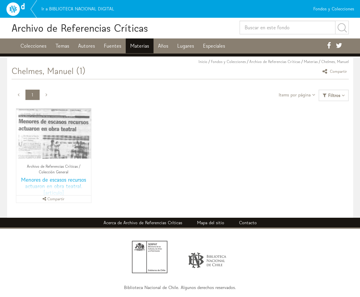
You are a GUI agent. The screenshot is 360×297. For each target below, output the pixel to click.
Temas (62, 46)
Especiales (214, 46)
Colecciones (33, 46)
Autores (86, 46)
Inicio (202, 61)
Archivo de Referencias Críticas (80, 28)
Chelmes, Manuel (335, 61)
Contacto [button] (248, 222)
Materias (139, 46)
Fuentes (112, 46)
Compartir (335, 71)
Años (163, 46)
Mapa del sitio (210, 222)
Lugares (185, 46)
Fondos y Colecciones (228, 61)
